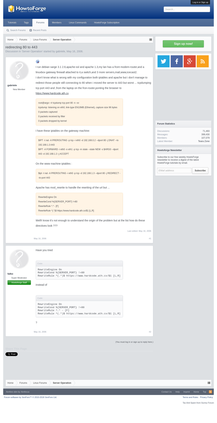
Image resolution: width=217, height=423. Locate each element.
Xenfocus (25, 392)
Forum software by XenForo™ (30, 397)
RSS (210, 391)
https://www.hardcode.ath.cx (52, 93)
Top (204, 392)
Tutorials (12, 22)
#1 (150, 238)
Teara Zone (204, 141)
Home (196, 392)
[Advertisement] (183, 201)
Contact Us (166, 392)
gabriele (60, 51)
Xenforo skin (12, 392)
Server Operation (32, 51)
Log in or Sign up (200, 2)
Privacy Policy (206, 397)
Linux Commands (78, 22)
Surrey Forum (207, 403)
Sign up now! (183, 43)
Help (177, 392)
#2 (150, 332)
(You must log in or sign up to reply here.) (134, 342)
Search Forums (18, 30)
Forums (40, 22)
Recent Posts (39, 30)
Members (56, 22)
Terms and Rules (190, 397)
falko (10, 273)
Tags (26, 22)
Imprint (186, 392)
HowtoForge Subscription (107, 22)
